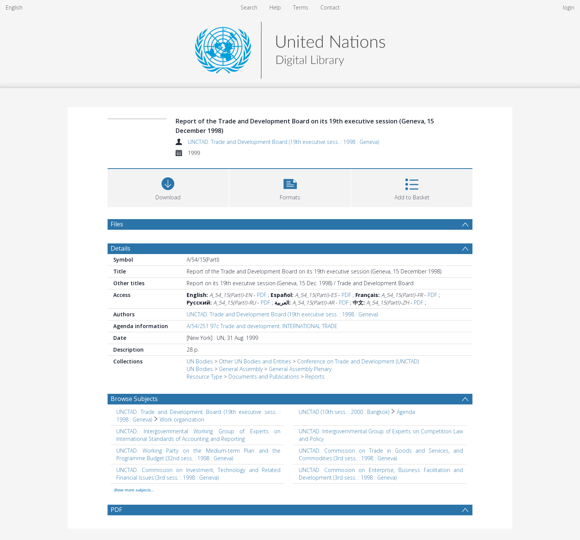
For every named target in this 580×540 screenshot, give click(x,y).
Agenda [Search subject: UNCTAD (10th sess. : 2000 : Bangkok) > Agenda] (406, 411)
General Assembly (241, 369)
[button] (290, 187)
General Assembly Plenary (300, 369)
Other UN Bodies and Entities (255, 361)
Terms (300, 7)
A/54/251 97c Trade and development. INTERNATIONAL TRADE (262, 326)
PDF (261, 294)
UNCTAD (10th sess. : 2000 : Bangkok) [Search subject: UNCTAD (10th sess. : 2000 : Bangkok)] (344, 411)
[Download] (168, 187)
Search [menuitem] (249, 7)
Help (275, 7)
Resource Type (204, 376)
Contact (330, 7)
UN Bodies (200, 361)
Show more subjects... (134, 490)
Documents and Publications (263, 376)
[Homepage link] (290, 48)
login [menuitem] (568, 7)
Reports (315, 376)
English (14, 7)
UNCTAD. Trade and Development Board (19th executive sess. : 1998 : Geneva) (283, 141)
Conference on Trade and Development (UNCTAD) (358, 361)
